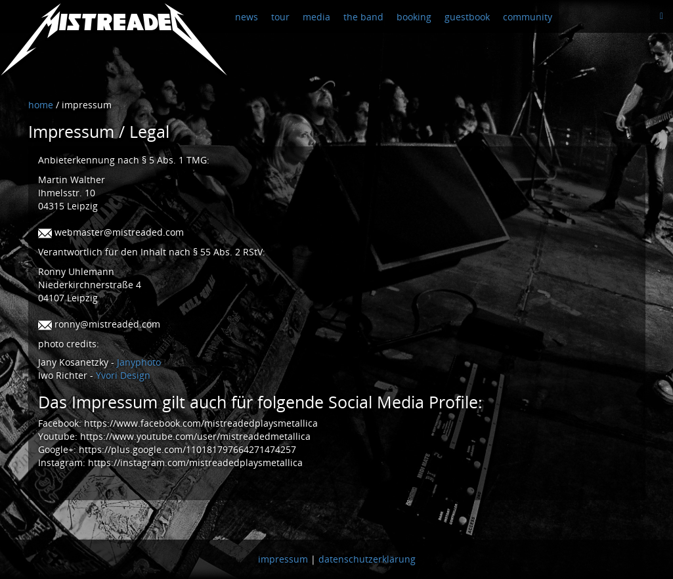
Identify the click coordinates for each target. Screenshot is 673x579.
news (246, 17)
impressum (283, 559)
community (527, 17)
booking (414, 17)
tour (280, 17)
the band (363, 17)
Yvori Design (123, 375)
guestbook (467, 17)
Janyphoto (139, 362)
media (316, 17)
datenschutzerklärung (367, 559)
